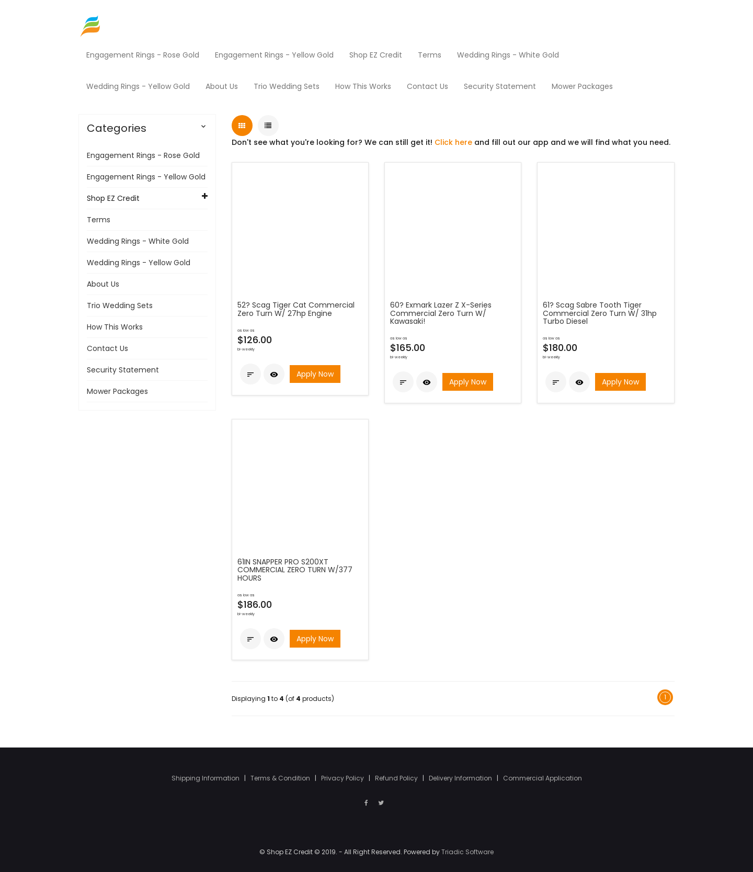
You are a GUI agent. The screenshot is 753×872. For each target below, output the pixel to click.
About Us (103, 283)
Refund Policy (397, 777)
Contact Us (107, 348)
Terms (98, 219)
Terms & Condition (281, 777)
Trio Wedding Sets (120, 305)
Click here (453, 142)
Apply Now (315, 373)
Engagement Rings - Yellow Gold (146, 176)
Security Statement (123, 369)
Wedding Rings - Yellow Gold (138, 262)
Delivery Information (461, 777)
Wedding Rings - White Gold (138, 240)
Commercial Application (542, 777)
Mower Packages (117, 391)
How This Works (115, 326)
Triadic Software (467, 851)
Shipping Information (206, 777)
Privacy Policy (343, 777)
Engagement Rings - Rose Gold (143, 155)
